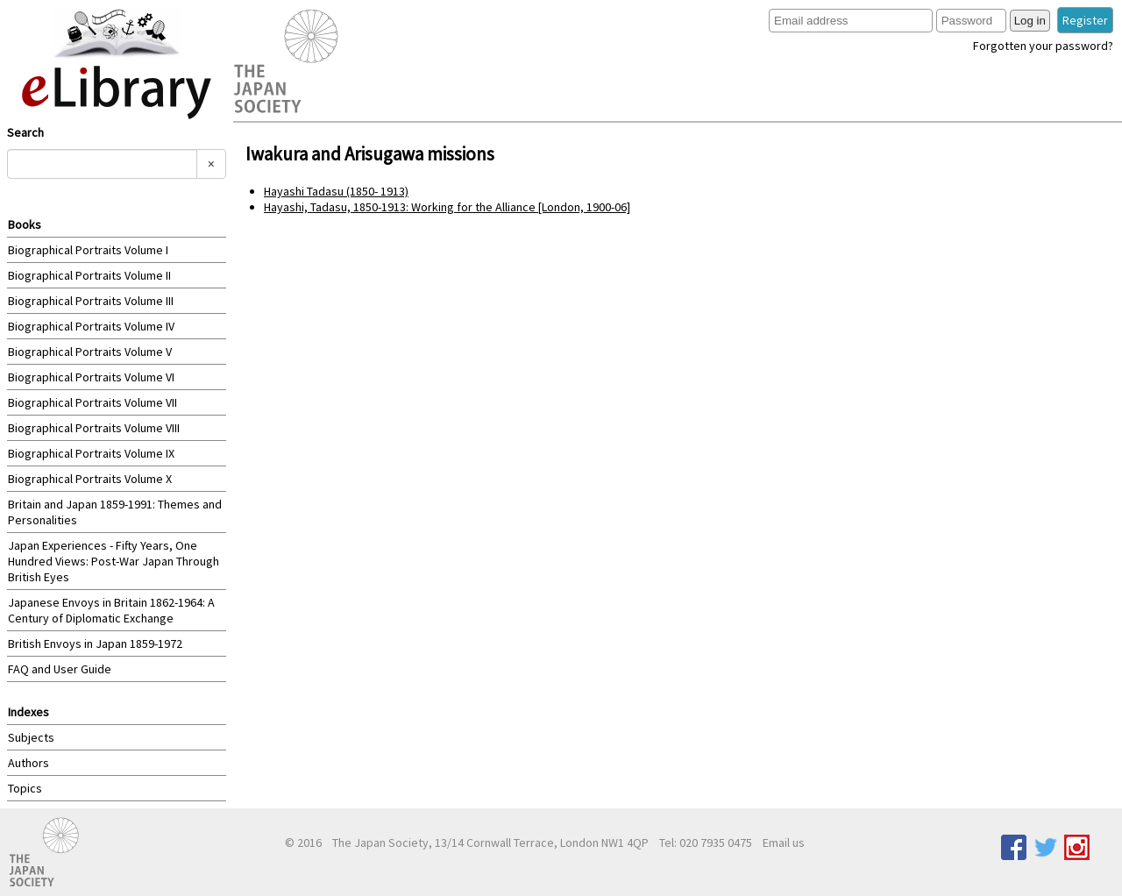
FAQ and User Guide (59, 669)
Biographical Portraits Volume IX (91, 453)
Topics (25, 788)
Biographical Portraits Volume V (90, 351)
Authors (28, 763)
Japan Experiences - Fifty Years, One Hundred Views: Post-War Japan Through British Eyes (113, 561)
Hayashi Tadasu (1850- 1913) (336, 191)
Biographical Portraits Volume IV (91, 326)
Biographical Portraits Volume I (88, 250)
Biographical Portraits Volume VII (92, 402)
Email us (784, 842)
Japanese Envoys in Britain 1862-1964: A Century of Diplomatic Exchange (111, 610)
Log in (1030, 20)
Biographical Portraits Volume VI (91, 377)
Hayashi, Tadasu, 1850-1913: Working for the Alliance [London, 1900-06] (447, 207)
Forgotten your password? (1043, 45)
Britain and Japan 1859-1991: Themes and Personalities (115, 512)
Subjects (31, 737)
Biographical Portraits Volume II (89, 275)
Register (1085, 20)
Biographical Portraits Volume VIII (94, 428)
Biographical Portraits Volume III (91, 301)
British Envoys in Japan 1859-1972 (95, 643)
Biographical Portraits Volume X (90, 479)
